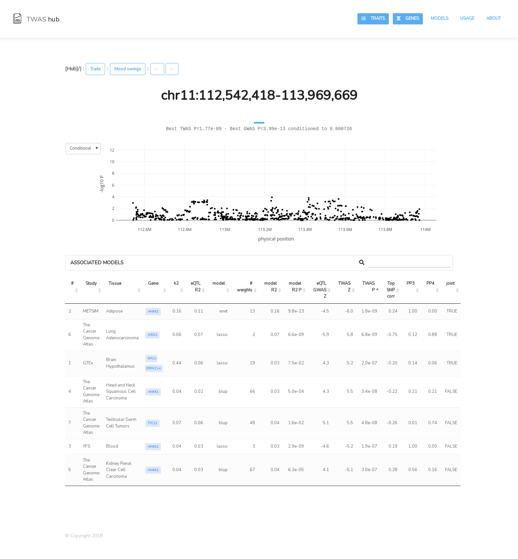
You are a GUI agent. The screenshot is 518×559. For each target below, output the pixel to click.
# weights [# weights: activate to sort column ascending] (245, 286)
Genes (408, 18)
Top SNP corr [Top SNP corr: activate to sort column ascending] (391, 289)
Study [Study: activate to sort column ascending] (91, 283)
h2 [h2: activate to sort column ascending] (176, 283)
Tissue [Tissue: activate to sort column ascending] (115, 283)
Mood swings (127, 69)
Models (439, 18)
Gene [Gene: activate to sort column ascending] (153, 283)
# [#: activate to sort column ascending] (72, 283)
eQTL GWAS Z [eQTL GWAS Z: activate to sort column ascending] (320, 289)
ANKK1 (153, 311)
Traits (373, 18)
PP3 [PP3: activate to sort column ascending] (411, 283)
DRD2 (152, 335)
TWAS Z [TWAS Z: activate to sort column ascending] (345, 286)
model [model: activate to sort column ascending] (218, 283)
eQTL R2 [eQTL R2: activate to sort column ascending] (196, 286)
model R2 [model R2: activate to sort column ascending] (271, 286)
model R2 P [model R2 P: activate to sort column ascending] (295, 286)
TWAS (36, 19)
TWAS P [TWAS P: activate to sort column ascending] (369, 286)
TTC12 (152, 423)
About (493, 18)
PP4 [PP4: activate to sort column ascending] (430, 283)
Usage (467, 18)
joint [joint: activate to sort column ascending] (450, 283)
